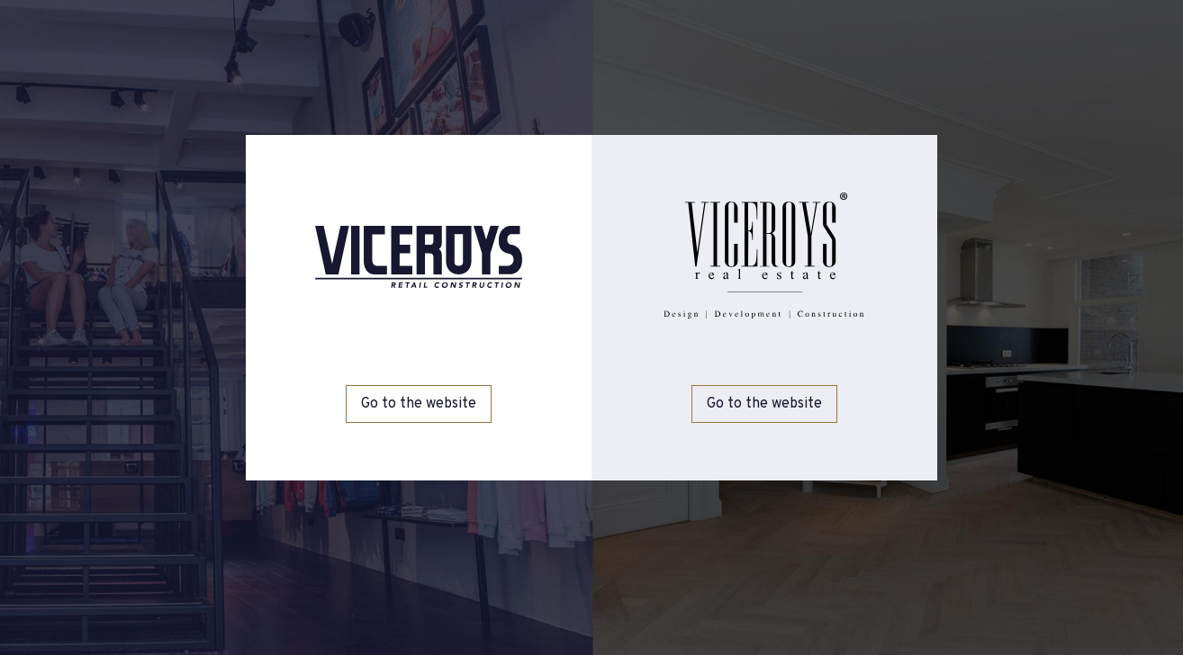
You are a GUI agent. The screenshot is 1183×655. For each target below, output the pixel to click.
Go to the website (418, 404)
